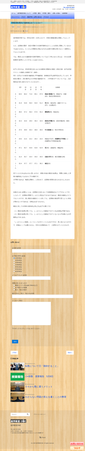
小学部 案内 (36, 13)
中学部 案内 (46, 13)
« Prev (14, 352)
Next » (70, 352)
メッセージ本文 (31, 312)
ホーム (13, 13)
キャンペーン (15, 17)
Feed (42, 440)
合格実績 (64, 13)
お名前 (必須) (31, 250)
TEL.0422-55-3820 (67, 7)
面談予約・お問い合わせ (34, 17)
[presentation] (26, 334)
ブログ (23, 17)
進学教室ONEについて (24, 13)
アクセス (46, 17)
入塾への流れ (56, 13)
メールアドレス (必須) (31, 277)
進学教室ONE (39, 445)
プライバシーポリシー (40, 416)
